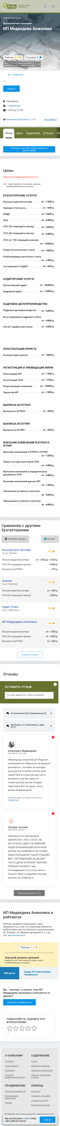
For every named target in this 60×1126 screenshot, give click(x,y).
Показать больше (30, 654)
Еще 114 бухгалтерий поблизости (22, 64)
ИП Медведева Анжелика (19, 621)
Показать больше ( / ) (29, 893)
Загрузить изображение (42, 1070)
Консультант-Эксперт (16, 550)
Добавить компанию (40, 1066)
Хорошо (47, 1120)
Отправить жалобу (39, 1100)
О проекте (9, 1061)
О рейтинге (10, 1070)
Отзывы (48, 133)
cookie (25, 1118)
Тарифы (8, 1103)
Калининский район (17, 119)
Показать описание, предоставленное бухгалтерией (29, 149)
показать (11, 89)
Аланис (7, 580)
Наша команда (11, 1066)
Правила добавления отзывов (40, 1076)
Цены (19, 133)
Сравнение (33, 133)
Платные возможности (15, 1091)
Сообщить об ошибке (40, 1096)
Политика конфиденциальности (15, 1076)
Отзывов (32, 57)
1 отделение (13, 105)
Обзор (9, 133)
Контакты (35, 1091)
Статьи (34, 1061)
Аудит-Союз (10, 606)
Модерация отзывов (40, 1105)
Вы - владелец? (16, 74)
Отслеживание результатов (11, 1097)
